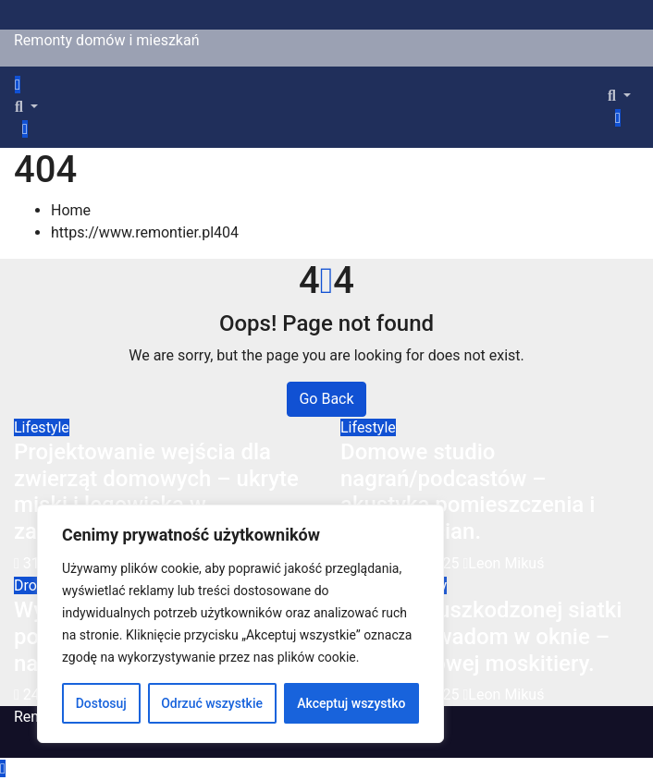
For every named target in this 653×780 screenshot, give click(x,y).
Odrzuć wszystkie (212, 703)
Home (71, 210)
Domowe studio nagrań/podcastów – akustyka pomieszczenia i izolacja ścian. (467, 491)
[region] (240, 624)
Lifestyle (41, 427)
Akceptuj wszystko (351, 703)
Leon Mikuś (504, 563)
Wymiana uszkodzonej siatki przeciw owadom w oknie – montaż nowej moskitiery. (481, 636)
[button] (26, 107)
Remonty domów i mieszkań (107, 40)
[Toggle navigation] (36, 89)
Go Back (326, 399)
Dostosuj (101, 703)
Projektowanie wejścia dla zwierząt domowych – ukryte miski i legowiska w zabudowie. (156, 491)
